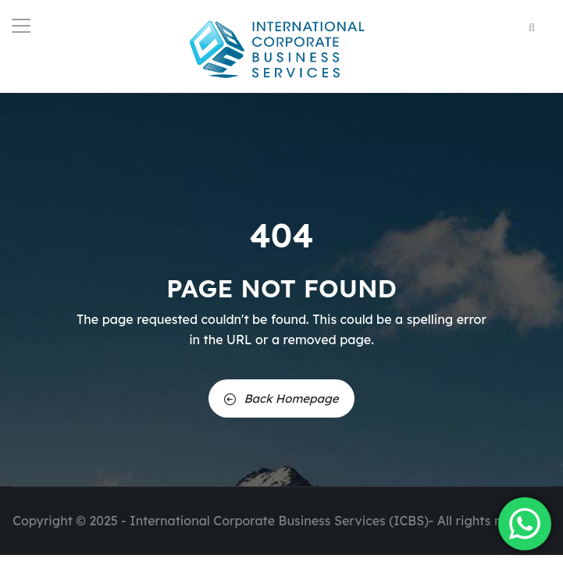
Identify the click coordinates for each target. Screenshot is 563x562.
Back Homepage (281, 398)
